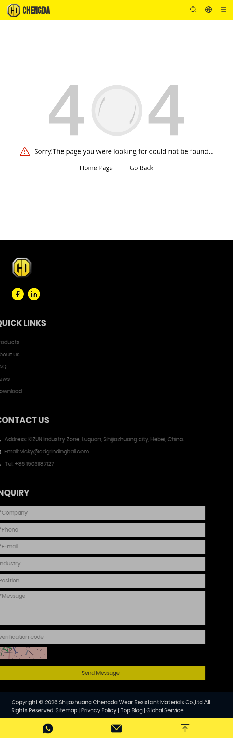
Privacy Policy (98, 715)
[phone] (48, 728)
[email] (116, 728)
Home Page (96, 168)
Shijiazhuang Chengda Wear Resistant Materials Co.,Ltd (131, 707)
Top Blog (131, 715)
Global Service (165, 715)
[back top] (185, 728)
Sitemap (66, 715)
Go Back (141, 168)
